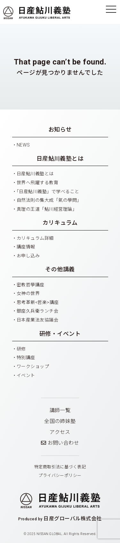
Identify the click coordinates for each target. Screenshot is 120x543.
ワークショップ (33, 366)
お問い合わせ (60, 443)
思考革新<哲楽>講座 (38, 302)
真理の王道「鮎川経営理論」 (47, 209)
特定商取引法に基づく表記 (60, 466)
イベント (26, 375)
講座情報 (26, 246)
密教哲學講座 (30, 284)
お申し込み (28, 255)
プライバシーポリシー (60, 475)
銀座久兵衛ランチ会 (37, 310)
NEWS (23, 144)
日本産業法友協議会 (37, 319)
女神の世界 (28, 293)
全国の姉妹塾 (60, 421)
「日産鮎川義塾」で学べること (48, 191)
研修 (21, 348)
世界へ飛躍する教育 (37, 182)
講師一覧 (60, 410)
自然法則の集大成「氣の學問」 (49, 200)
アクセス (60, 432)
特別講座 (26, 357)
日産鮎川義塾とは (35, 173)
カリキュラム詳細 (35, 238)
